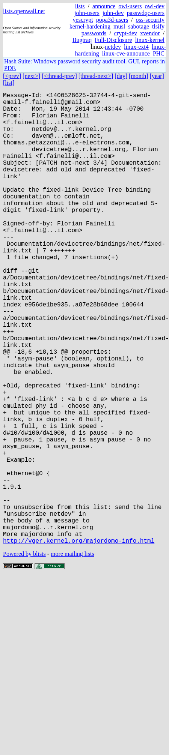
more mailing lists (72, 654)
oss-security (150, 20)
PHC (158, 53)
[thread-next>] (95, 76)
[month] (138, 76)
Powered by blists (24, 654)
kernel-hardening (89, 26)
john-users (87, 13)
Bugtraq (82, 40)
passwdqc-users (145, 13)
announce (103, 6)
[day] (121, 76)
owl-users (130, 6)
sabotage (138, 26)
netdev (113, 47)
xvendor (150, 33)
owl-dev (154, 6)
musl (119, 26)
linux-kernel (149, 40)
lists (80, 6)
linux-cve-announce (126, 53)
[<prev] (12, 76)
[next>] (31, 76)
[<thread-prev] (59, 76)
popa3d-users (112, 20)
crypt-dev (125, 33)
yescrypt (83, 20)
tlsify (158, 26)
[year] (157, 76)
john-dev (113, 13)
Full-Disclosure (113, 40)
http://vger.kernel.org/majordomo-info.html (78, 641)
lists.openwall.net (24, 11)
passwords (94, 33)
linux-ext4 (136, 47)
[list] (8, 83)
